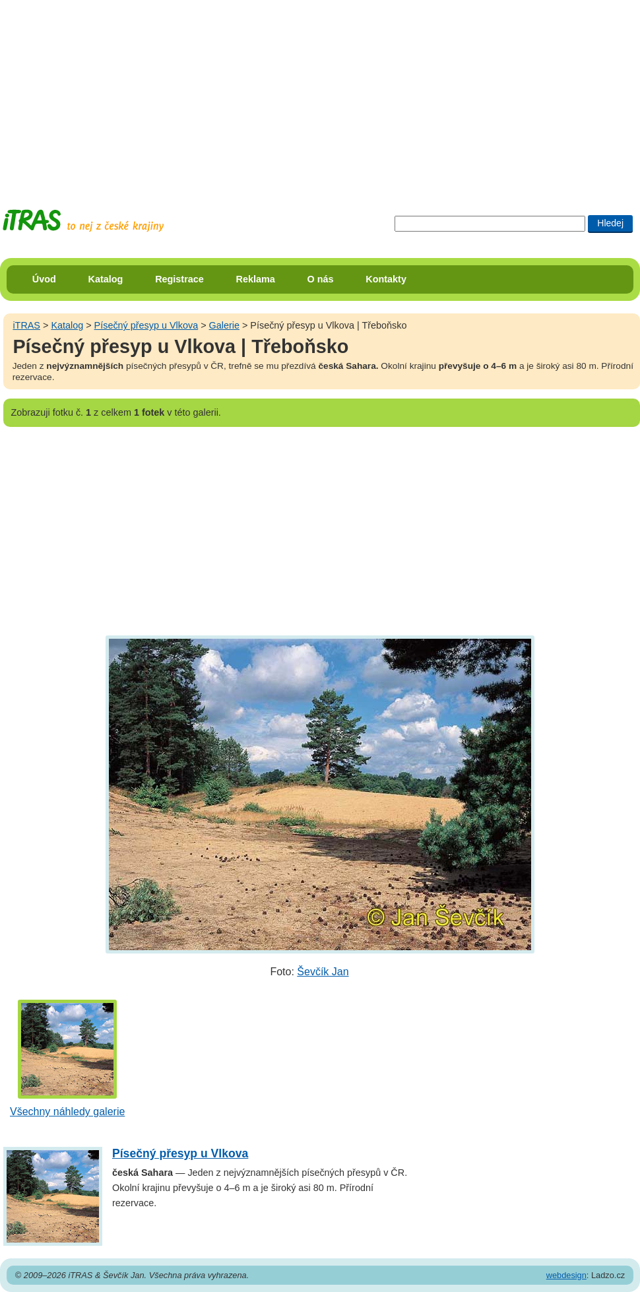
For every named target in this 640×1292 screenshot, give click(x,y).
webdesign (566, 1275)
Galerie (224, 325)
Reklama (255, 279)
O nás (320, 279)
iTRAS (26, 325)
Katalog (105, 279)
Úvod (44, 279)
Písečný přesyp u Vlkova (146, 325)
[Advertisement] (213, 92)
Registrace (179, 279)
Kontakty (386, 279)
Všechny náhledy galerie (67, 1111)
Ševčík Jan (322, 971)
